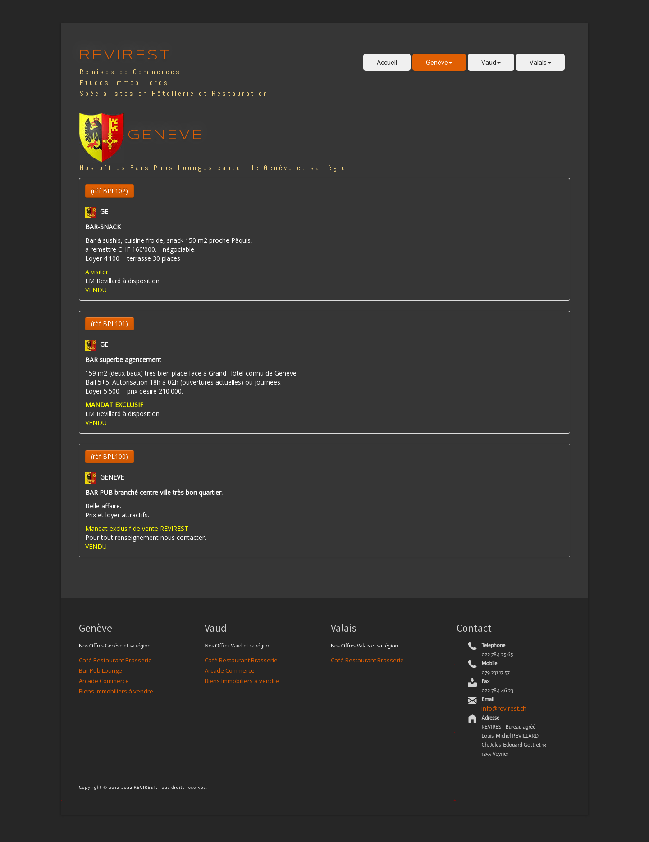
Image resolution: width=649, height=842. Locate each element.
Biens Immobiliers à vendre (116, 691)
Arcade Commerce (104, 681)
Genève (439, 62)
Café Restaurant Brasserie (115, 660)
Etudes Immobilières (124, 82)
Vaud (491, 62)
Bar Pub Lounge (100, 670)
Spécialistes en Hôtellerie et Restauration (174, 93)
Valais (540, 62)
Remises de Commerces (130, 72)
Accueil (387, 62)
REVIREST (125, 55)
